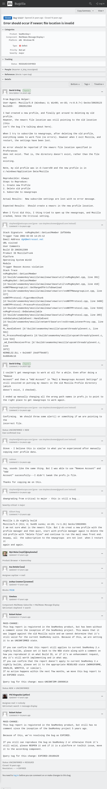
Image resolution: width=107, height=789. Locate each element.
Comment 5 (13, 452)
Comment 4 (13, 432)
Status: (14, 64)
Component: (11, 37)
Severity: (13, 53)
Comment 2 (13, 356)
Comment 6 (13, 482)
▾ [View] (93, 11)
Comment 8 (14, 607)
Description (14, 93)
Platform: (13, 40)
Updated (12, 545)
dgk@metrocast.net (32, 232)
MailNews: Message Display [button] (31, 37)
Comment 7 (13, 504)
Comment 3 (13, 400)
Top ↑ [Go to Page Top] (6, 779)
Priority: (13, 50)
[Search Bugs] (90, 3)
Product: (13, 34)
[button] (100, 3)
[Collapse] (102, 91)
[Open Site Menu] (3, 3)
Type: (15, 46)
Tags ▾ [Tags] (87, 84)
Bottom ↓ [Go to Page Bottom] (75, 84)
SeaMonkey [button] (25, 34)
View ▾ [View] (101, 11)
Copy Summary (83, 11)
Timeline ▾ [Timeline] (99, 84)
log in (16, 765)
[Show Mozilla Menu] (9, 3)
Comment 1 (13, 219)
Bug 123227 (18, 18)
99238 (11, 580)
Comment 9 (13, 705)
